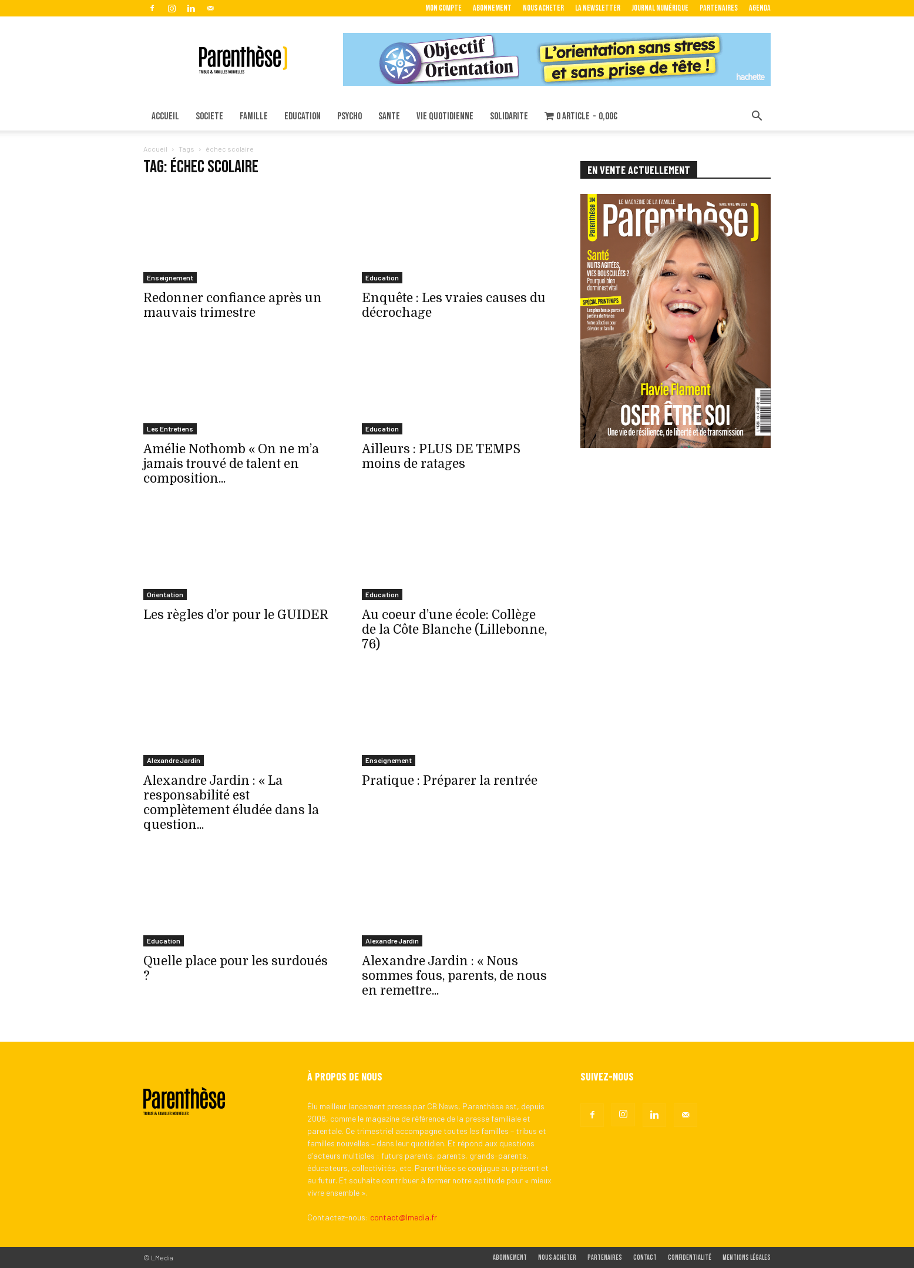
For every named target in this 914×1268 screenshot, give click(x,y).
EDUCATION (302, 116)
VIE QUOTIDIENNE (444, 116)
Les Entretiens (170, 428)
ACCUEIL (165, 116)
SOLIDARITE (509, 116)
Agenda (760, 8)
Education (382, 277)
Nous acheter (543, 8)
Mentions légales (747, 1257)
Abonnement (492, 8)
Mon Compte (443, 8)
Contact (645, 1257)
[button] (756, 117)
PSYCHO (349, 116)
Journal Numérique (659, 8)
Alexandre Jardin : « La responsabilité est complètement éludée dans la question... (231, 803)
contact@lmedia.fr (403, 1217)
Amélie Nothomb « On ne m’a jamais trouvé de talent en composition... (231, 464)
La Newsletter (597, 8)
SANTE (389, 116)
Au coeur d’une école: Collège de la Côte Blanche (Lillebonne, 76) (454, 629)
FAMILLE (254, 116)
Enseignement (170, 277)
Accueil (155, 149)
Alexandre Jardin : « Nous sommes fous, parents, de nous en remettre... (454, 976)
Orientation (165, 594)
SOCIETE (209, 116)
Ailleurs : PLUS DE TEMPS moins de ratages (441, 456)
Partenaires (719, 8)
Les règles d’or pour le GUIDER (235, 615)
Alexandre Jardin (173, 760)
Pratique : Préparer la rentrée (449, 781)
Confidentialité (689, 1257)
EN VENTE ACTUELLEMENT (638, 169)
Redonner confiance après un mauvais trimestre (232, 305)
